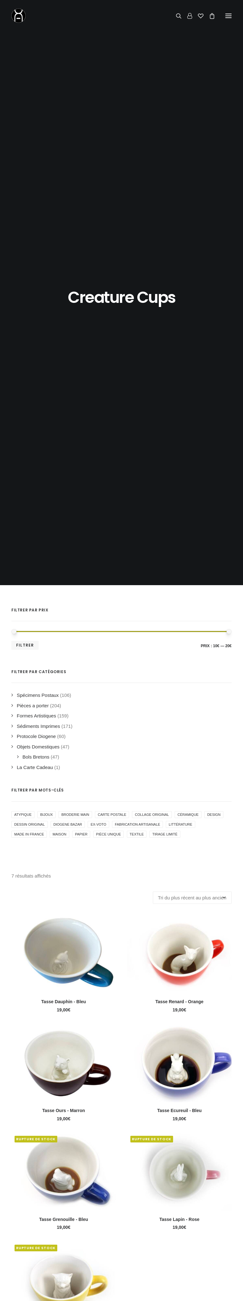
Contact (175, 1213)
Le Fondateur (35, 1246)
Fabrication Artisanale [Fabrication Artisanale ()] (137, 342)
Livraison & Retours (118, 1237)
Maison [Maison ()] (59, 351)
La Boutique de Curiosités (48, 1237)
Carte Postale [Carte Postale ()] (112, 332)
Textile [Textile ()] (137, 351)
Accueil (28, 1227)
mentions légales (172, 1291)
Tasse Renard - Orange (179, 519)
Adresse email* (30, 1086)
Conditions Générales (120, 1257)
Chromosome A (84, 1291)
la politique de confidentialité (73, 1112)
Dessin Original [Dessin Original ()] (29, 342)
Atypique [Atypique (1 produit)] (23, 332)
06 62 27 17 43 (192, 1243)
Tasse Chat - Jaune (64, 845)
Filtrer (25, 162)
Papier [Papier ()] (81, 351)
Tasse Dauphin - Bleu (63, 519)
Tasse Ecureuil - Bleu (179, 627)
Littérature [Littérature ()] (180, 342)
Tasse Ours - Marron (63, 627)
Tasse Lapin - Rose (179, 736)
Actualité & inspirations (45, 1257)
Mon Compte (111, 1246)
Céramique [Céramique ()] (188, 332)
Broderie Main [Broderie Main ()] (75, 332)
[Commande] (192, 415)
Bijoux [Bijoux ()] (46, 332)
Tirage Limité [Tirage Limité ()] (164, 351)
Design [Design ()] (214, 332)
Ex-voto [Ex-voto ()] (98, 342)
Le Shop (106, 1227)
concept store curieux (127, 1291)
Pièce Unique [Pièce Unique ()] (108, 351)
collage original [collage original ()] (152, 332)
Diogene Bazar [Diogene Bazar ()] (67, 342)
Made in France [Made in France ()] (29, 351)
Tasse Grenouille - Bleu (63, 736)
